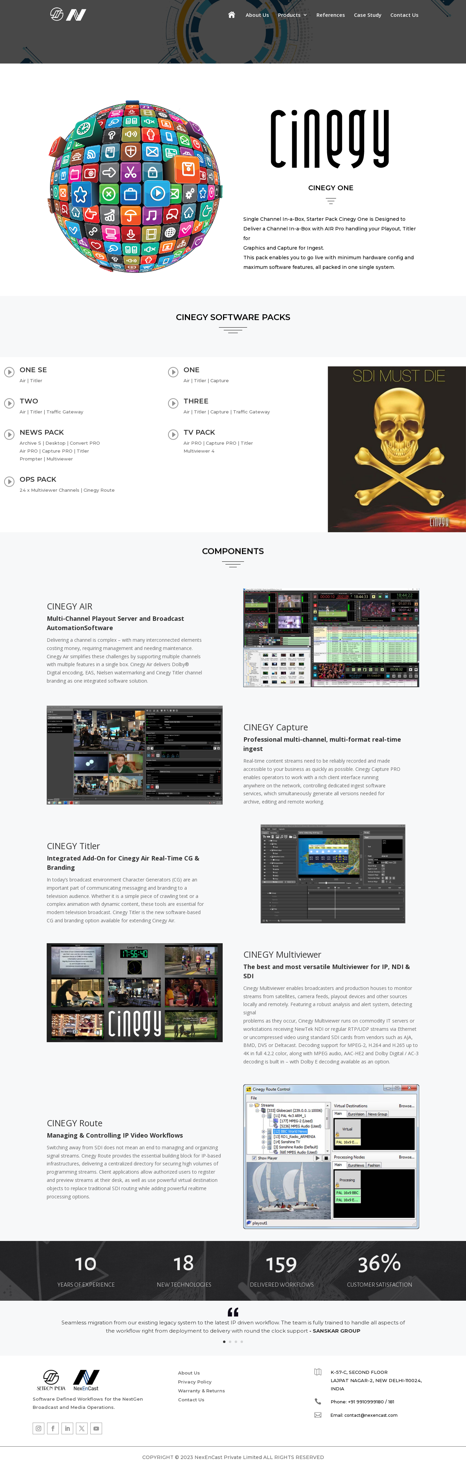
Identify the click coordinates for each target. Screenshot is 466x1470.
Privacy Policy (195, 1383)
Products (289, 15)
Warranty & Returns (201, 1392)
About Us (257, 15)
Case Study (367, 15)
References (331, 15)
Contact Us (404, 15)
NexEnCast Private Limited (228, 1459)
